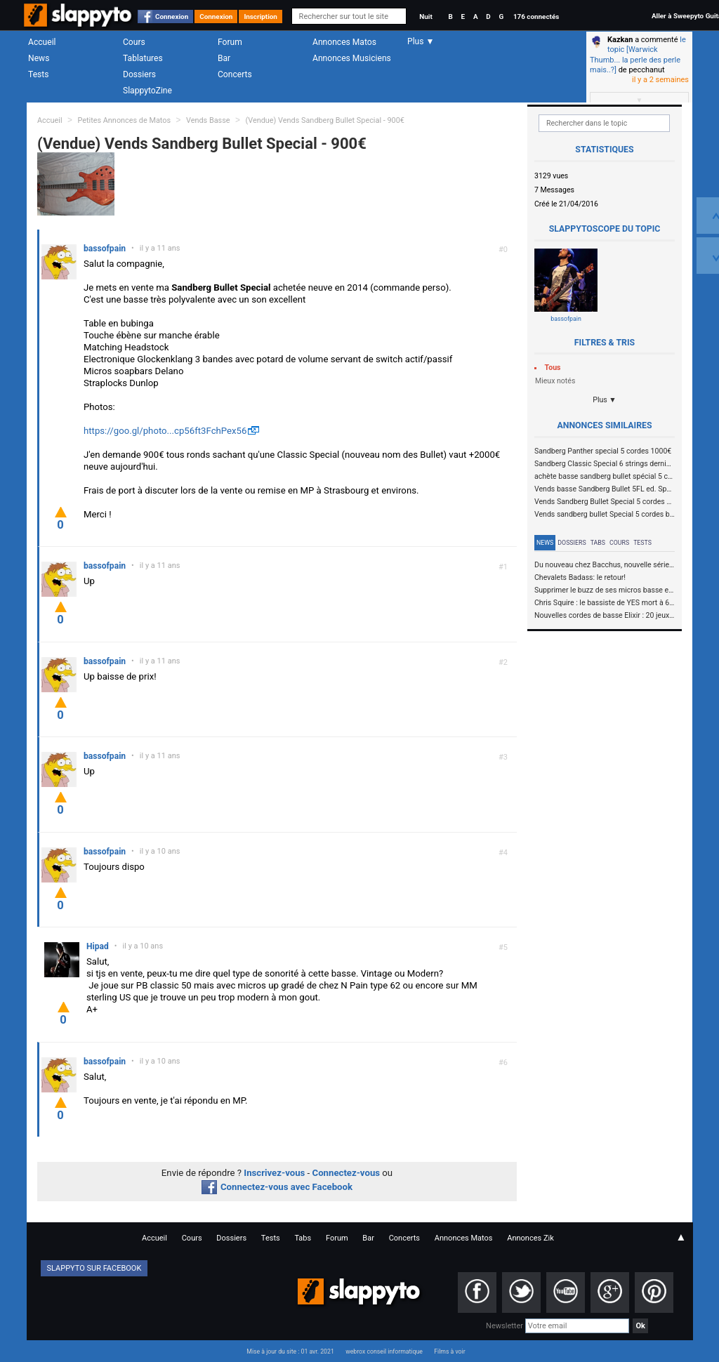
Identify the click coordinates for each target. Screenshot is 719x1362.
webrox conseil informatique (384, 1351)
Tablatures (143, 58)
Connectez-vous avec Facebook (277, 1187)
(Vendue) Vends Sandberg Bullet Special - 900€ (324, 120)
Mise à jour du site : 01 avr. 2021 (290, 1351)
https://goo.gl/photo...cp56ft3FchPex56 (165, 430)
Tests (38, 74)
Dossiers (139, 74)
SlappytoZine (147, 90)
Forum (230, 42)
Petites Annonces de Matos (124, 120)
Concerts (235, 74)
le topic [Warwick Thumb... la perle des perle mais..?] (638, 54)
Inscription (260, 16)
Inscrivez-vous (274, 1173)
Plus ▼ (604, 399)
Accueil (42, 42)
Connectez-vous (346, 1173)
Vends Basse (208, 120)
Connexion (171, 16)
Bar (224, 58)
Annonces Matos (344, 42)
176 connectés (536, 16)
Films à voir (449, 1351)
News (38, 58)
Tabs (598, 542)
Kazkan (620, 39)
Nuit (425, 16)
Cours (134, 42)
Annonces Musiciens (351, 58)
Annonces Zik (530, 1238)
